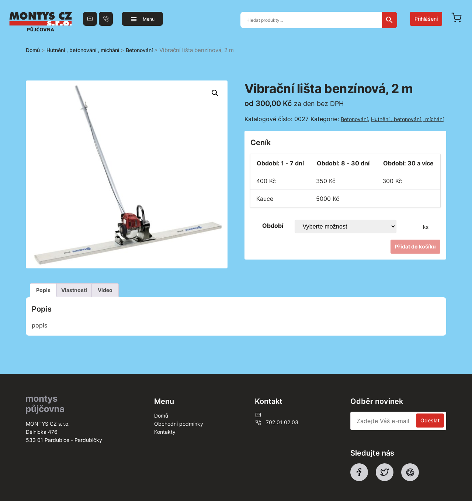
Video (105, 290)
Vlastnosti (74, 290)
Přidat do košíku (415, 246)
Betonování (139, 50)
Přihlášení (426, 19)
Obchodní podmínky (178, 424)
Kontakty (165, 432)
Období (272, 225)
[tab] (43, 290)
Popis (43, 290)
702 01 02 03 (276, 422)
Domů (33, 50)
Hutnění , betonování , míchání (82, 50)
